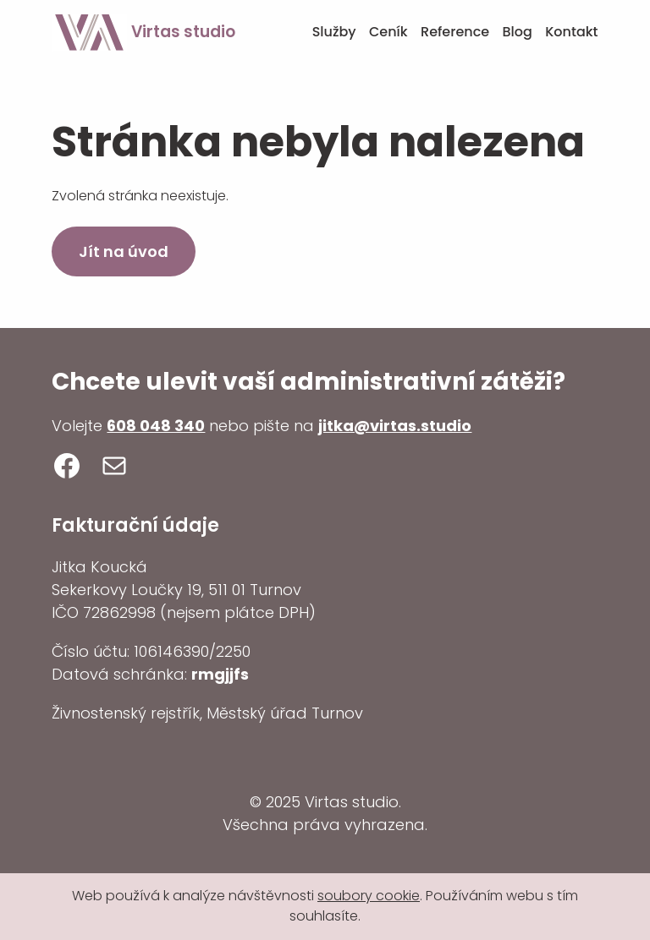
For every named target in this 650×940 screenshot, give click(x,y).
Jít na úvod (123, 251)
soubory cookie (368, 895)
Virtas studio (183, 31)
